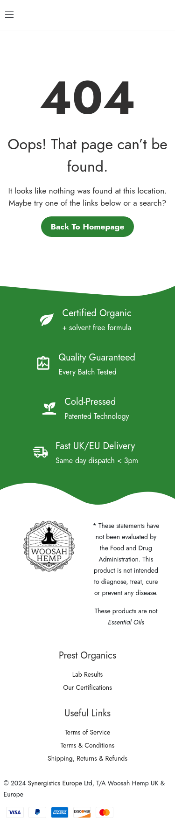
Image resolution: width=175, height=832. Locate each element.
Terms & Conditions (87, 745)
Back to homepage (87, 227)
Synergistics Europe (55, 783)
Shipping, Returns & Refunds (87, 758)
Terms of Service (88, 732)
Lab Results (87, 674)
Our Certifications (87, 687)
